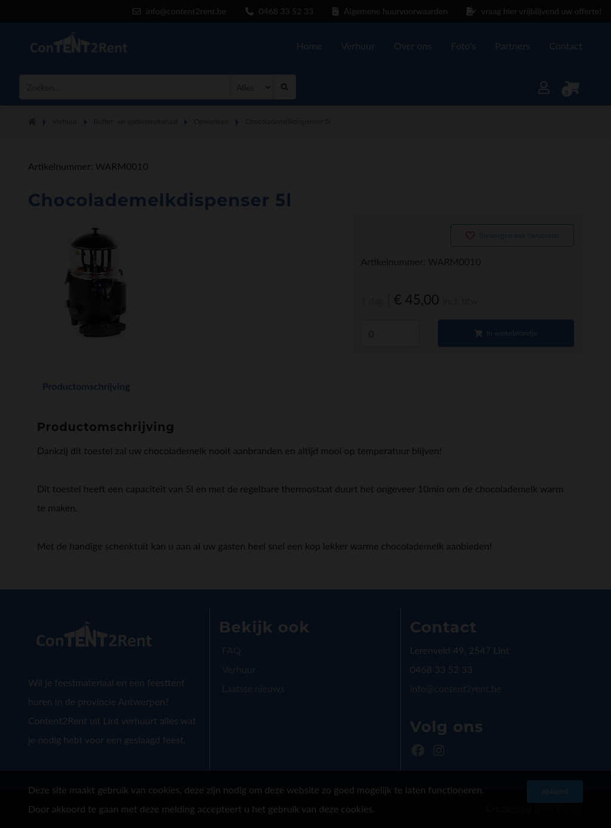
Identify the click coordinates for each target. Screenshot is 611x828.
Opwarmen (211, 121)
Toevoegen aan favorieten (512, 235)
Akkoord (555, 791)
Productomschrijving (86, 386)
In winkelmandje (505, 332)
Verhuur (64, 121)
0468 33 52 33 (279, 11)
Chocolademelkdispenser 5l (288, 121)
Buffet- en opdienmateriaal (136, 121)
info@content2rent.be (455, 688)
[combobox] (124, 87)
